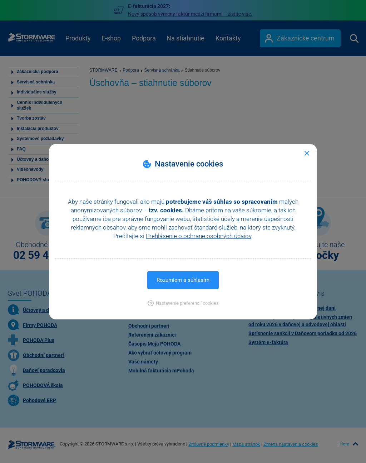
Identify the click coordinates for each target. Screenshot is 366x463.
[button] (183, 303)
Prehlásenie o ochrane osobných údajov (198, 236)
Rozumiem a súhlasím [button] (183, 280)
